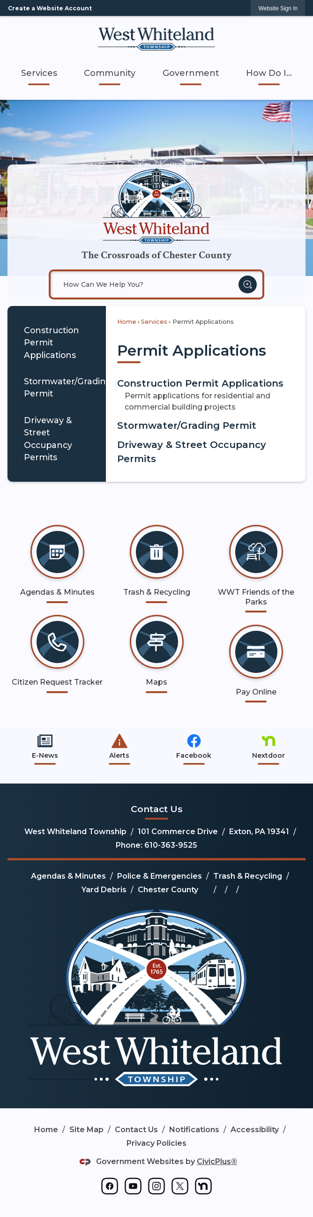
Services (154, 321)
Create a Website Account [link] (50, 8)
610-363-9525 (170, 845)
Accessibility (255, 1129)
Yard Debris (104, 889)
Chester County (168, 889)
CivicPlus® (217, 1161)
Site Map (86, 1129)
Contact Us (136, 1129)
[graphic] (109, 1186)
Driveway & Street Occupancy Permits (48, 438)
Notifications (194, 1129)
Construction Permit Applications (51, 342)
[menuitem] (39, 73)
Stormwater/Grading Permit (65, 387)
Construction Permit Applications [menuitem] (200, 383)
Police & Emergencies (159, 876)
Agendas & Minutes (68, 876)
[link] (278, 8)
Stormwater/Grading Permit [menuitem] (186, 425)
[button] (247, 285)
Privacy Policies (156, 1143)
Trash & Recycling (247, 876)
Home (126, 321)
